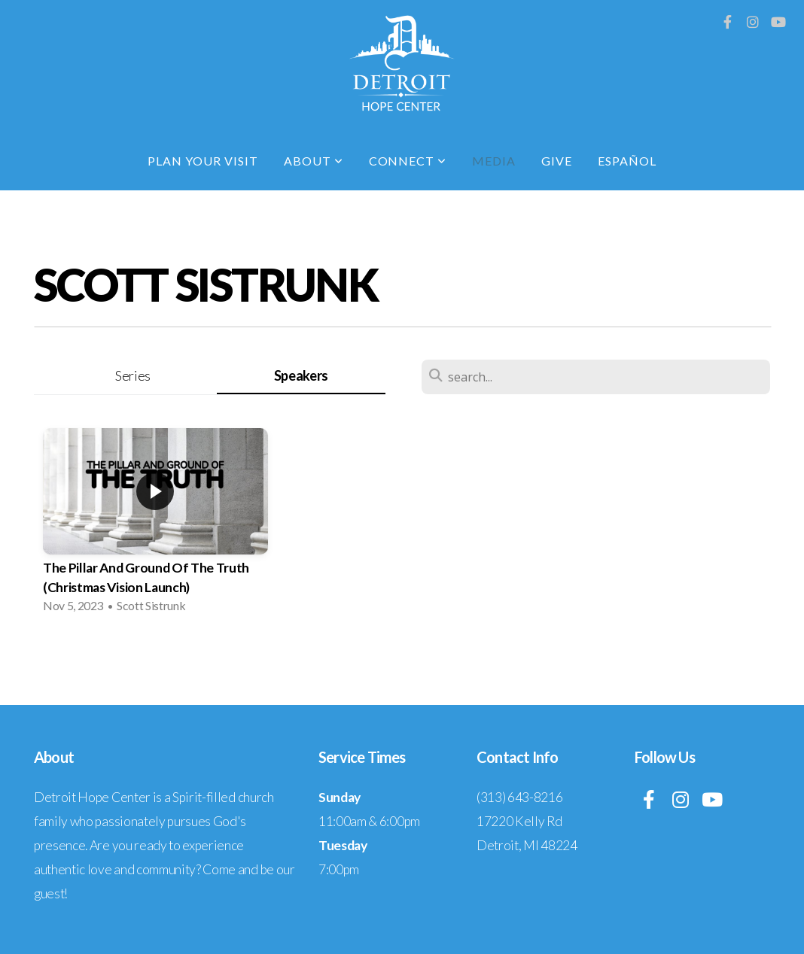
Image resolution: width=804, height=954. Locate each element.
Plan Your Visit (202, 160)
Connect (408, 160)
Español (627, 160)
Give (556, 160)
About (313, 160)
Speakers (301, 375)
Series (133, 375)
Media (494, 160)
